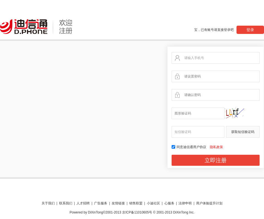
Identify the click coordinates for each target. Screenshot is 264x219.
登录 (250, 30)
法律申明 (185, 203)
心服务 (169, 203)
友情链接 (118, 203)
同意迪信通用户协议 (189, 147)
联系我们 (65, 203)
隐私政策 (216, 147)
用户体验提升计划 (209, 203)
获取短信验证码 (242, 132)
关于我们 (48, 203)
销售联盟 (135, 203)
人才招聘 (83, 203)
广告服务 (100, 203)
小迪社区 (153, 203)
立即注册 (216, 160)
